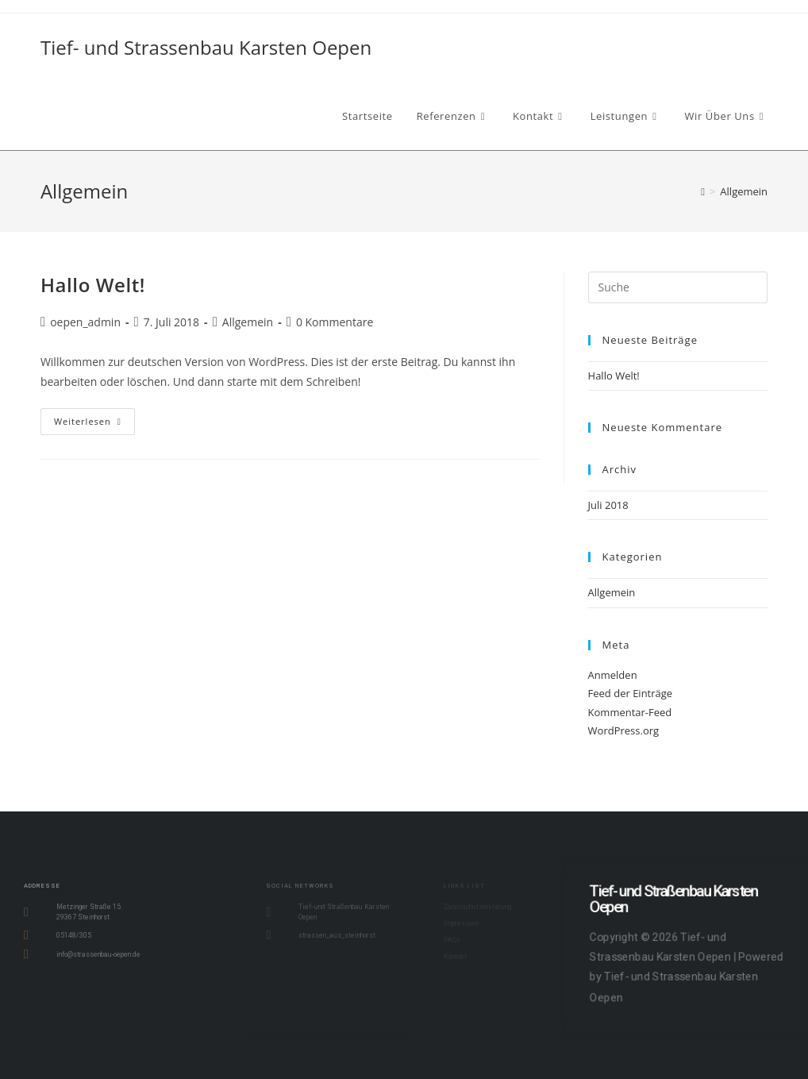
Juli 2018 (608, 505)
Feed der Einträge (630, 693)
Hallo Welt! (92, 285)
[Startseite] (703, 191)
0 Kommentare (334, 321)
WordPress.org (624, 730)
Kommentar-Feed (630, 712)
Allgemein (744, 191)
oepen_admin (85, 321)
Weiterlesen (94, 417)
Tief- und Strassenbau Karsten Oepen (205, 47)
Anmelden (612, 675)
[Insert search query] (678, 287)
